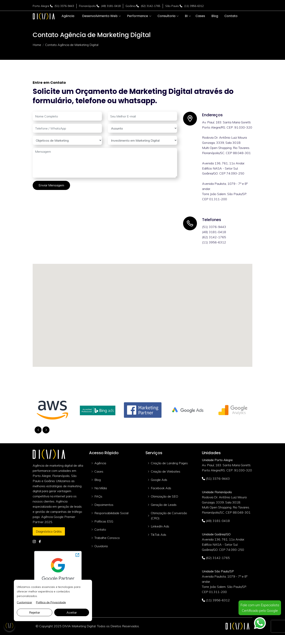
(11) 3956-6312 (194, 6)
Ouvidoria (101, 546)
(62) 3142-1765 (150, 6)
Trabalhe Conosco (107, 538)
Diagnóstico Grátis (49, 531)
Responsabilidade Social (111, 513)
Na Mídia (100, 488)
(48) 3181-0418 (111, 6)
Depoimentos (103, 505)
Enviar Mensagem (51, 185)
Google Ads (159, 480)
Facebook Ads (161, 488)
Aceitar (71, 612)
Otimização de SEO (164, 496)
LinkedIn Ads (160, 526)
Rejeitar (34, 612)
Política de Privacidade (51, 602)
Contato (100, 529)
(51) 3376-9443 (64, 6)
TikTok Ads (158, 535)
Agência (100, 463)
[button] (100, 16)
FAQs (98, 496)
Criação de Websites (165, 471)
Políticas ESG (103, 521)
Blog (97, 480)
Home (37, 45)
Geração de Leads (164, 505)
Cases (98, 471)
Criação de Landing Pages (169, 463)
